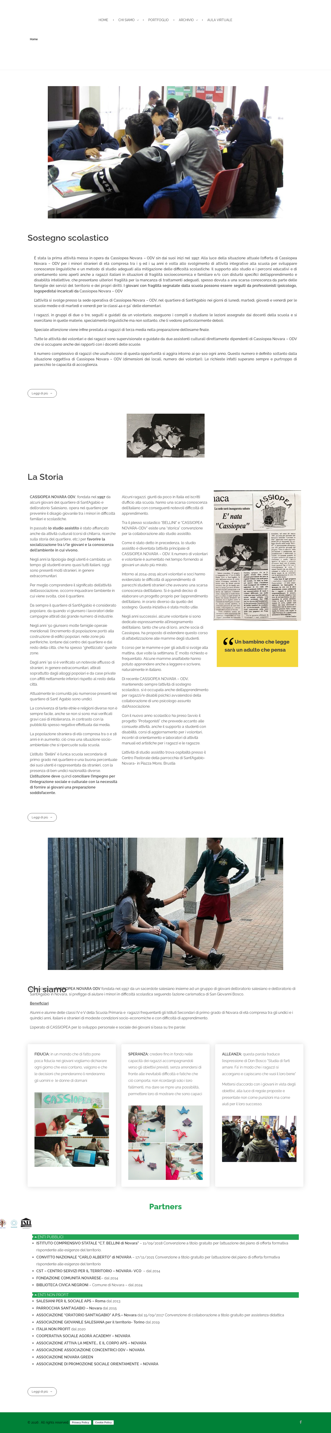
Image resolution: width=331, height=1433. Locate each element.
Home (34, 39)
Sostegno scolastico (68, 238)
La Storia (45, 477)
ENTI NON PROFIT (53, 1295)
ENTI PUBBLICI (50, 1237)
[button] (165, 1237)
